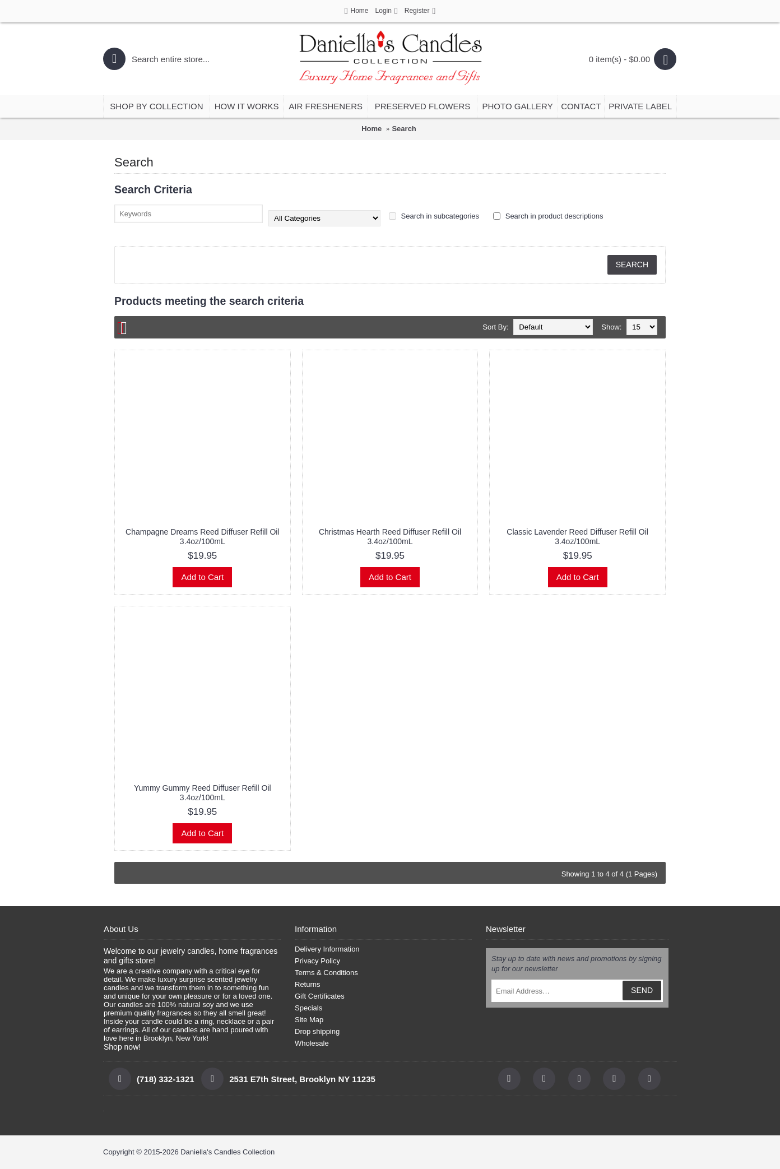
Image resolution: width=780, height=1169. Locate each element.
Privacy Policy (317, 961)
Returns (308, 984)
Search (404, 128)
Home (371, 128)
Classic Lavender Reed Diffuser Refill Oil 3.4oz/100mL (577, 536)
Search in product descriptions (548, 216)
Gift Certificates (320, 996)
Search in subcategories (434, 216)
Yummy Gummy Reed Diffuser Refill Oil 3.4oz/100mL (202, 792)
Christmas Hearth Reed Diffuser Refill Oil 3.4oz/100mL (390, 536)
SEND (642, 990)
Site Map (309, 1019)
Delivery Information (327, 949)
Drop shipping (317, 1031)
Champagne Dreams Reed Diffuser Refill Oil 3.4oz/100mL (202, 536)
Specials (308, 1008)
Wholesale (312, 1043)
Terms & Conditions (326, 972)
